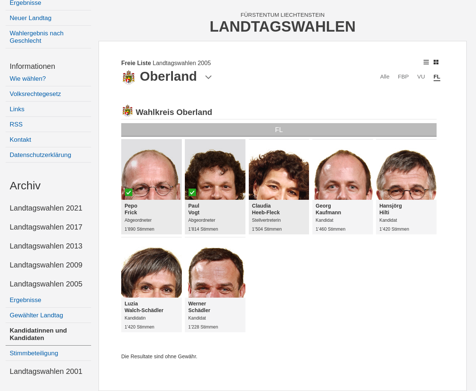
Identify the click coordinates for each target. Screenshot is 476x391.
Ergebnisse (25, 300)
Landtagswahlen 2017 (46, 227)
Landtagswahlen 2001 (46, 371)
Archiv (25, 185)
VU (421, 76)
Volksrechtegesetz (35, 93)
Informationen (32, 66)
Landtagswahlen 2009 (46, 265)
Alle (384, 76)
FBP (403, 76)
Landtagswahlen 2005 (46, 284)
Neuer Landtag (30, 18)
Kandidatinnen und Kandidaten (38, 334)
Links (17, 109)
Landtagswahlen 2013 (46, 246)
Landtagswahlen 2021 (46, 208)
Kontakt (20, 139)
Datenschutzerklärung (40, 154)
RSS (16, 124)
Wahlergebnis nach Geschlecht (37, 37)
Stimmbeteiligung (34, 353)
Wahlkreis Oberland (174, 112)
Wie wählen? (28, 78)
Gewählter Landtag (36, 315)
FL (437, 76)
